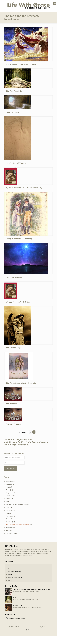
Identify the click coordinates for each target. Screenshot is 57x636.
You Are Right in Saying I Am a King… (21, 64)
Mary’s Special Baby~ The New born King (24, 188)
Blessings (9, 484)
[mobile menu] (54, 3)
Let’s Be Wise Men (14, 277)
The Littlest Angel (13, 347)
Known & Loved (12, 569)
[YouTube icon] (30, 630)
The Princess (11, 403)
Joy (7, 501)
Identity (8, 498)
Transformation (11, 527)
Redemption (9, 516)
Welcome (11, 566)
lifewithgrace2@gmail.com (17, 618)
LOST (15, 597)
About (10, 574)
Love (7, 507)
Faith (7, 487)
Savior (8, 519)
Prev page (22, 432)
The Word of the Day (14, 571)
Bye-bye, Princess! (13, 424)
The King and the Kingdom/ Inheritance (18, 524)
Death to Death (12, 112)
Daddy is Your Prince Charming (19, 239)
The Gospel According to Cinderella (21, 383)
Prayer (8, 513)
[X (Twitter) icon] (28, 630)
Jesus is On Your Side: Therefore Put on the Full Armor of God (31, 589)
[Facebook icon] (26, 630)
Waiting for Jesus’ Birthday (18, 302)
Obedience (9, 510)
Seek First (9, 522)
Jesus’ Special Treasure (16, 163)
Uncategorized (10, 533)
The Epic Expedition (14, 91)
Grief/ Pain (9, 495)
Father (8, 490)
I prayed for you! (18, 605)
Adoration (9, 481)
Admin (10, 580)
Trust (7, 530)
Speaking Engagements (15, 577)
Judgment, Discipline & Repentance (16, 504)
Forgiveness (9, 493)
